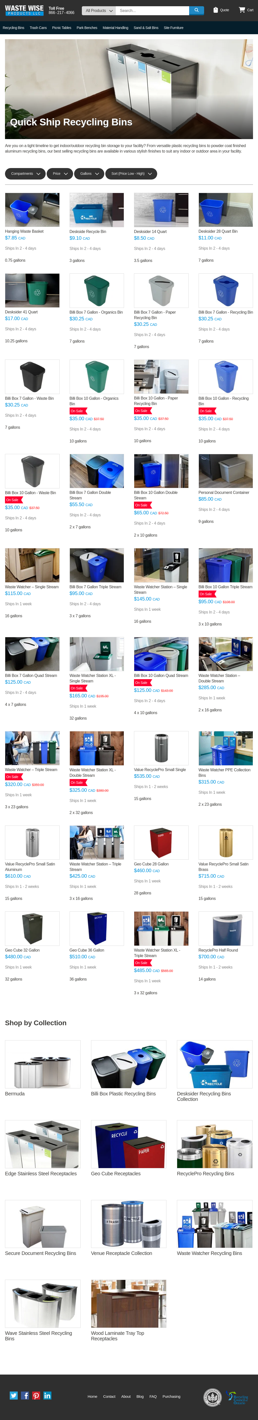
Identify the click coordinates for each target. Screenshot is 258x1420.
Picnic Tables (61, 28)
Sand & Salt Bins (146, 28)
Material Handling (115, 28)
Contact (109, 1396)
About (125, 1396)
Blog (139, 1396)
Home (92, 1396)
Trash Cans (38, 28)
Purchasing (171, 1396)
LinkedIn (47, 1396)
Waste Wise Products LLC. (24, 10)
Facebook (25, 1396)
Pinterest (36, 1396)
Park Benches (87, 28)
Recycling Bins (13, 28)
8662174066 (61, 12)
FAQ (153, 1396)
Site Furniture (173, 28)
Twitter (14, 1396)
